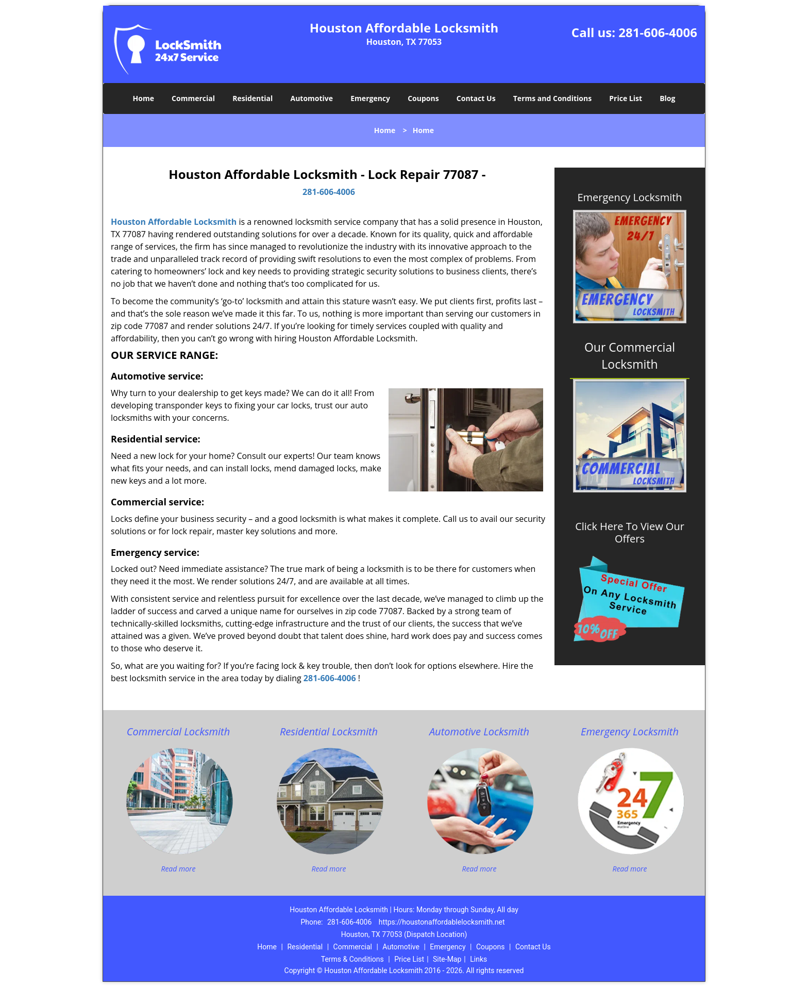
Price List (625, 98)
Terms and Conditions (552, 98)
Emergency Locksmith (629, 197)
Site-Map (447, 959)
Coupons (423, 98)
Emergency (370, 98)
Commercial (193, 98)
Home (143, 98)
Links (478, 959)
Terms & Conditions (352, 959)
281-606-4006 (657, 32)
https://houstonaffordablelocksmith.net (442, 922)
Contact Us (476, 98)
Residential (252, 98)
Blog (667, 98)
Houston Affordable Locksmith (174, 221)
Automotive (312, 98)
